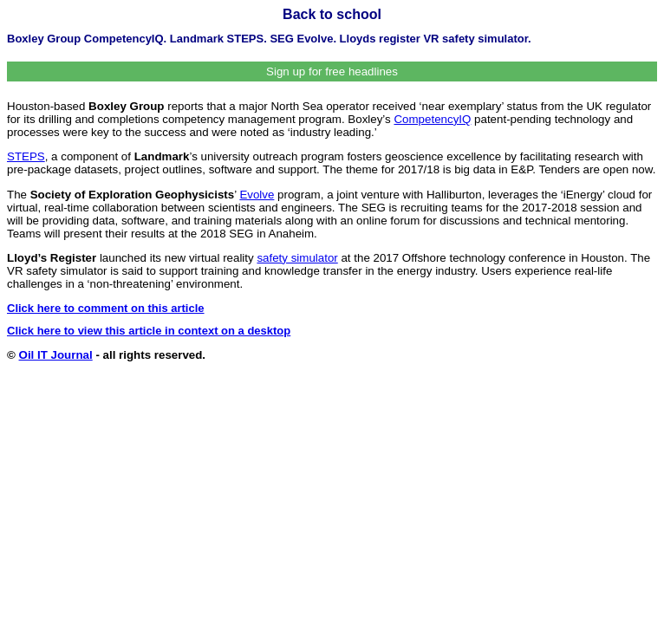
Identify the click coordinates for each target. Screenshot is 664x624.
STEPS (26, 156)
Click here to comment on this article (106, 308)
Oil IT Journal (56, 354)
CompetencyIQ (432, 119)
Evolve (256, 194)
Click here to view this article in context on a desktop (148, 330)
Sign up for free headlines (332, 71)
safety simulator (297, 257)
